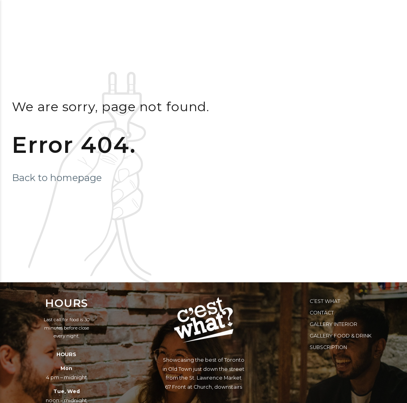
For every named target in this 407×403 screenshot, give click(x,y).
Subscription (328, 347)
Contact (322, 313)
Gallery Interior (333, 324)
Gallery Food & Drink (341, 336)
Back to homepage (57, 177)
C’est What (325, 301)
